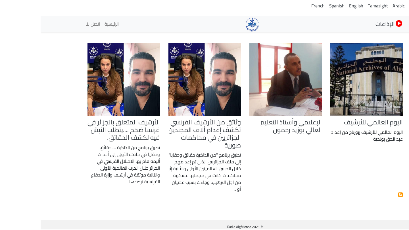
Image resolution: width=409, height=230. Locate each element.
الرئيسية (71, 24)
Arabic (358, 5)
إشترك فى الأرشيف (360, 194)
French (277, 5)
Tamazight (337, 5)
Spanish (296, 5)
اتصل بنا (52, 24)
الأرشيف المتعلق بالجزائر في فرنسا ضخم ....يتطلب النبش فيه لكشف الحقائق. (83, 129)
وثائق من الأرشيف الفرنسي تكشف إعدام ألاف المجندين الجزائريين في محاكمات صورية (164, 133)
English (315, 5)
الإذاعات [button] (348, 24)
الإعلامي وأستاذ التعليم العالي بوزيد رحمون (250, 126)
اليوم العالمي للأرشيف (332, 122)
